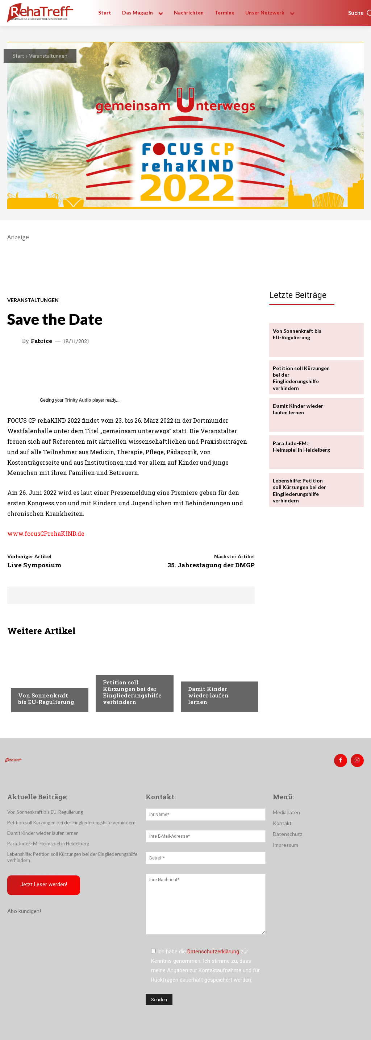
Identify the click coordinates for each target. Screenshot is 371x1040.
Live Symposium (34, 565)
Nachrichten (119, 668)
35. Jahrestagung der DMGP (211, 565)
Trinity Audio (78, 400)
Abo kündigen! (24, 911)
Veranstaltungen (48, 56)
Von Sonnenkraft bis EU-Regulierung (46, 698)
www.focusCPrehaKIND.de (45, 533)
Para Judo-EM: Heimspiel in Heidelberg (301, 446)
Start (18, 56)
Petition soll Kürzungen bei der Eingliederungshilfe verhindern (132, 692)
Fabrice (41, 341)
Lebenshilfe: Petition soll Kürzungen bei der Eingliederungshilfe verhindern (299, 490)
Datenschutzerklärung (213, 951)
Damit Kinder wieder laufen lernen (208, 695)
